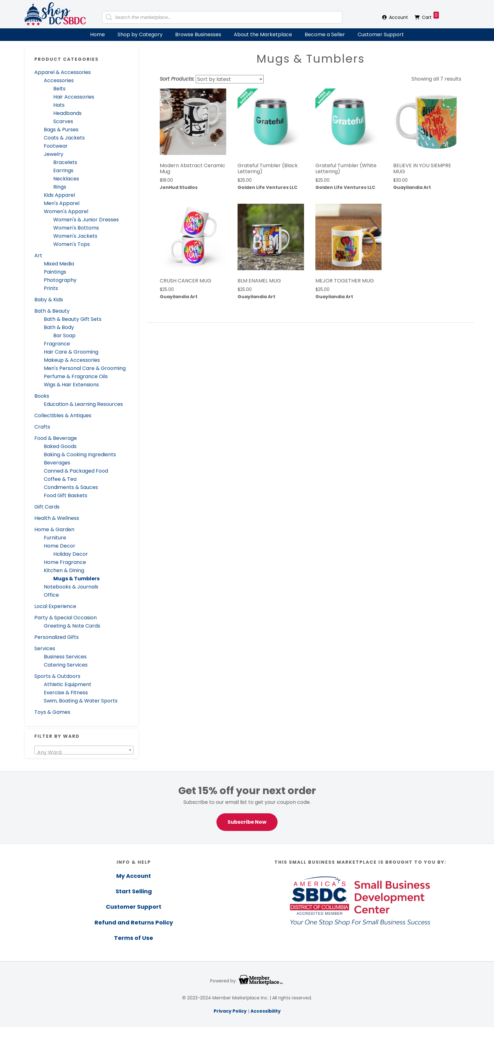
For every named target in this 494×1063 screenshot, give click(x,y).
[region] (247, 807)
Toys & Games (52, 712)
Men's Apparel (61, 203)
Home (97, 34)
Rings (59, 186)
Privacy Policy (230, 1011)
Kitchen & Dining (64, 570)
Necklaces (66, 178)
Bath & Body (59, 327)
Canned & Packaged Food (76, 471)
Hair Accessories (73, 96)
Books (41, 396)
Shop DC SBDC (54, 14)
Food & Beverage (55, 438)
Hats (59, 105)
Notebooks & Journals (71, 586)
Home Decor (59, 545)
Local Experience (55, 606)
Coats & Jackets (64, 137)
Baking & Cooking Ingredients (80, 454)
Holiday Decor (70, 554)
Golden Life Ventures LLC (267, 187)
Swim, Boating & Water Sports (81, 700)
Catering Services (66, 664)
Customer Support (381, 34)
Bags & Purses (61, 129)
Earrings (63, 170)
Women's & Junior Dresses (86, 219)
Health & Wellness (56, 518)
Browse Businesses (198, 34)
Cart (430, 16)
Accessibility (265, 1011)
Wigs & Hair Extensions (71, 384)
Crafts (42, 426)
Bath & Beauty (52, 311)
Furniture (55, 537)
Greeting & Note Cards (72, 625)
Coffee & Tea (60, 479)
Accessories (59, 80)
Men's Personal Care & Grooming (85, 368)
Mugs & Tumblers (76, 578)
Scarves (63, 121)
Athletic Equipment (67, 684)
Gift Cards (47, 506)
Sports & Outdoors (57, 676)
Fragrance (57, 343)
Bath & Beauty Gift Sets (72, 319)
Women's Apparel (66, 211)
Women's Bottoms (76, 227)
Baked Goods (60, 446)
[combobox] (84, 750)
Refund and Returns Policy (134, 922)
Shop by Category (140, 34)
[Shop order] (230, 79)
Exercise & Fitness (66, 692)
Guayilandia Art (412, 187)
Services (44, 648)
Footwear (56, 146)
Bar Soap (64, 335)
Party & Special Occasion (65, 617)
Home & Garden (54, 529)
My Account (133, 876)
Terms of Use (133, 938)
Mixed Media (59, 263)
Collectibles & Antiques (62, 415)
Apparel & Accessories (62, 72)
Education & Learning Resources (83, 404)
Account (398, 17)
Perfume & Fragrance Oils (76, 376)
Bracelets (65, 162)
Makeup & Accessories (72, 360)
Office (51, 595)
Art (38, 255)
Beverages (57, 462)
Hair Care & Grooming (71, 351)
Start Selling (134, 891)
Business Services (65, 656)
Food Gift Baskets (65, 495)
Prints (51, 288)
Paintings (55, 272)
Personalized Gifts (56, 637)
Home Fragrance (65, 562)
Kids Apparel (59, 195)
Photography (60, 280)
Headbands (67, 113)
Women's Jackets (75, 236)
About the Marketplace (263, 34)
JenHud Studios (179, 187)
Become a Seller (325, 34)
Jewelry (53, 154)
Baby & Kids (48, 299)
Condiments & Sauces (71, 487)
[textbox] (84, 752)
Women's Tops (71, 244)
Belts (59, 88)
